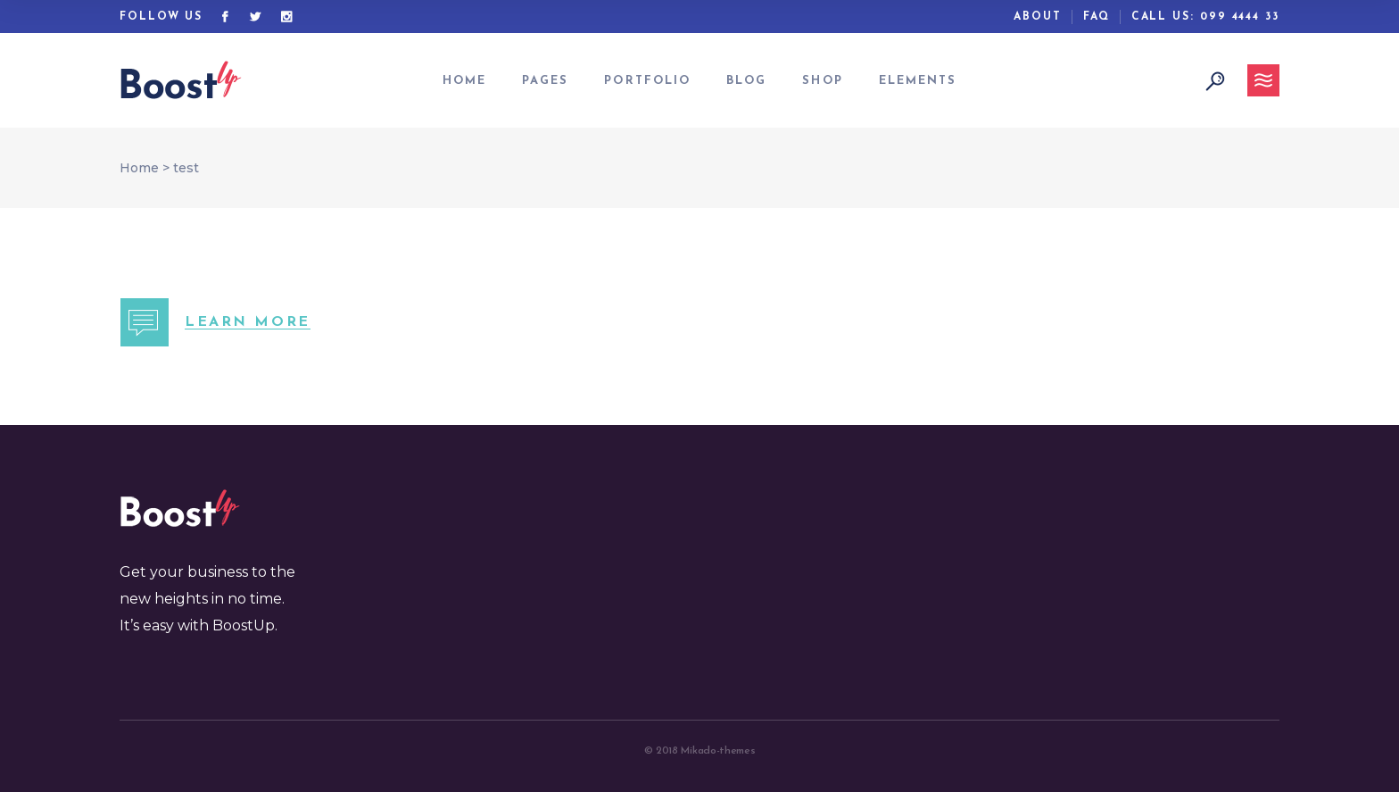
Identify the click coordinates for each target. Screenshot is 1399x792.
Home (139, 168)
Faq (1096, 17)
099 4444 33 (1239, 17)
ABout (1038, 17)
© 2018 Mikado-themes (700, 751)
